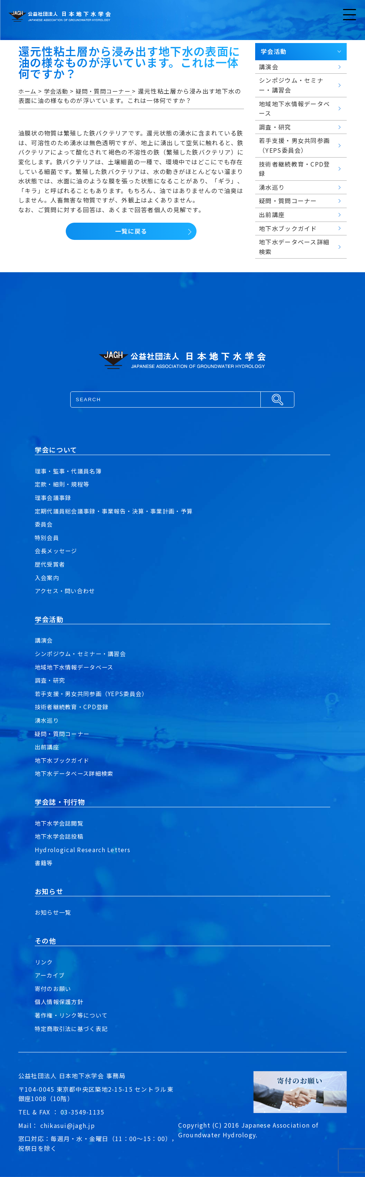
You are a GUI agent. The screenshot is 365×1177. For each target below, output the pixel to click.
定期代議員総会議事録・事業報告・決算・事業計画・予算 (118, 510)
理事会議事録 (54, 497)
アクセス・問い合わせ (67, 590)
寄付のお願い (54, 988)
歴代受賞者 (51, 563)
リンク (44, 961)
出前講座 (48, 746)
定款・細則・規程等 (64, 483)
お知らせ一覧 (54, 912)
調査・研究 (51, 680)
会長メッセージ (57, 550)
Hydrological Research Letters (83, 849)
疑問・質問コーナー (64, 733)
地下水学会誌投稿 (60, 836)
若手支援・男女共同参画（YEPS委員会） (94, 693)
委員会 (44, 523)
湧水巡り (48, 720)
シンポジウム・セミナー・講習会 (83, 653)
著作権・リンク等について (73, 1014)
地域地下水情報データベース (76, 666)
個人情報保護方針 (60, 1001)
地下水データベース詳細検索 (76, 773)
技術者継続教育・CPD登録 (73, 706)
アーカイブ (50, 974)
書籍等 (44, 862)
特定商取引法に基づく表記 (73, 1028)
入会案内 (48, 577)
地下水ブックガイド (64, 760)
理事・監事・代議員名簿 (70, 470)
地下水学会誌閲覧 (60, 822)
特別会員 (48, 537)
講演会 (44, 639)
